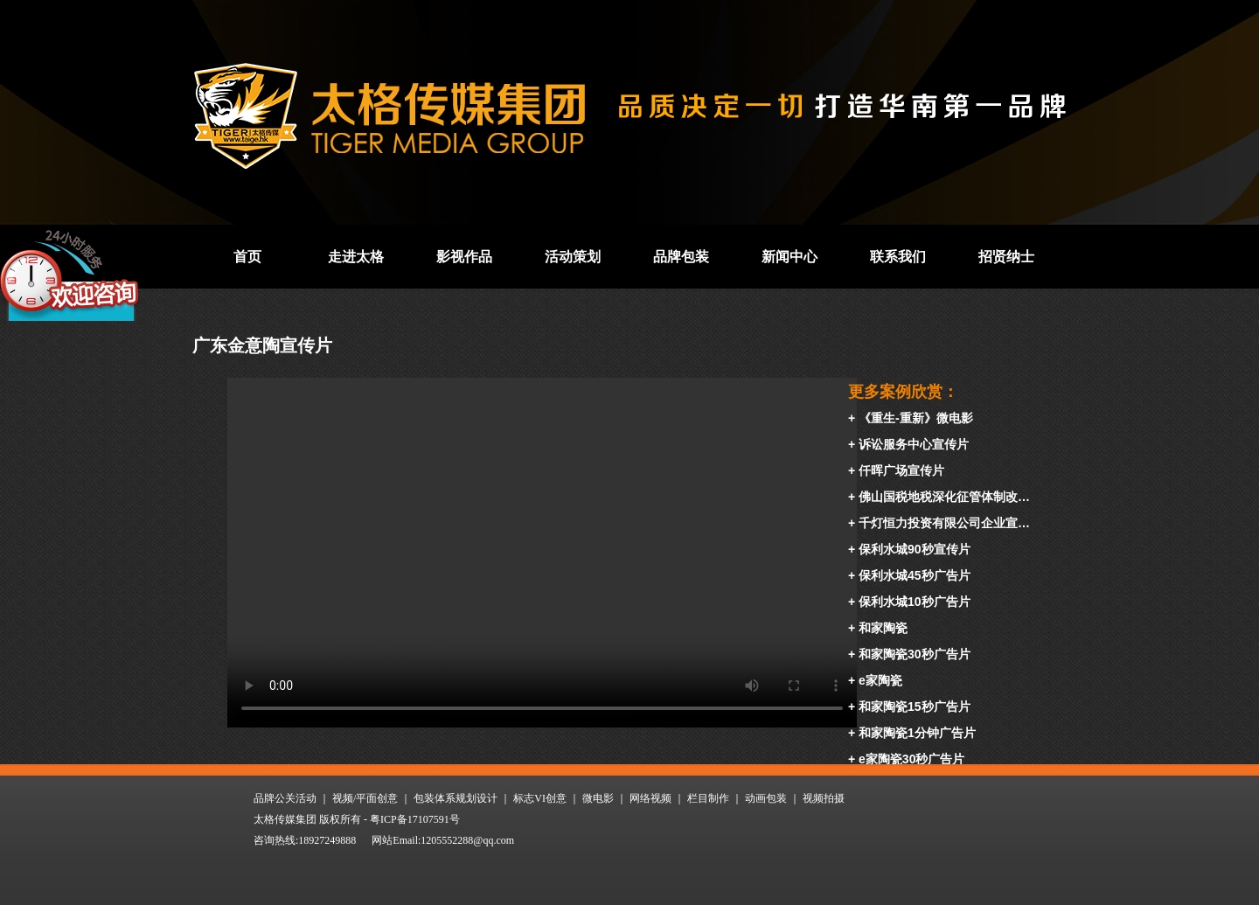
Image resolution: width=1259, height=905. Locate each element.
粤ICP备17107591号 (415, 819)
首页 (247, 256)
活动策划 (573, 256)
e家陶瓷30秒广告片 (911, 759)
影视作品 (464, 256)
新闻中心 (789, 256)
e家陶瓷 (880, 680)
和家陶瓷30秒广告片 (914, 654)
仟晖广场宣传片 (901, 470)
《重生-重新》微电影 (916, 418)
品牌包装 (681, 256)
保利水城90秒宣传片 (914, 549)
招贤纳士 (1006, 256)
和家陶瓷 (883, 628)
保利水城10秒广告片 (914, 602)
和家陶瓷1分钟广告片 (917, 733)
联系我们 (898, 256)
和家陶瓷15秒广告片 (914, 707)
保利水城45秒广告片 (914, 575)
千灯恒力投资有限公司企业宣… (944, 523)
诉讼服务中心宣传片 (914, 444)
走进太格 (356, 256)
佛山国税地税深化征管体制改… (944, 497)
